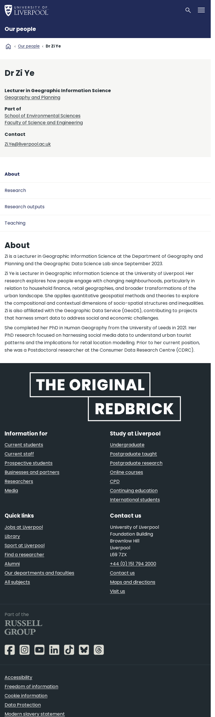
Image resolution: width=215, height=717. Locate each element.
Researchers (19, 481)
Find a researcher (24, 554)
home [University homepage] (8, 46)
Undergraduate (127, 444)
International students (135, 499)
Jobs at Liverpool (24, 527)
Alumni (12, 563)
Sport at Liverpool (25, 545)
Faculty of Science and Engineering (44, 122)
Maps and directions (132, 582)
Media (11, 490)
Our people (20, 29)
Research (15, 190)
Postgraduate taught (133, 454)
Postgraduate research (136, 463)
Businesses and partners (32, 472)
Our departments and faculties (39, 573)
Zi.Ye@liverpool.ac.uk (28, 144)
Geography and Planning (32, 97)
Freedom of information (31, 686)
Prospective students (29, 463)
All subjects (17, 582)
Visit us (117, 591)
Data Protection (23, 705)
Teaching (15, 223)
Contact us (122, 573)
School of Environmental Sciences (43, 115)
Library (12, 536)
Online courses (126, 472)
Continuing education (134, 490)
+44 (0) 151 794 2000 (133, 563)
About (12, 174)
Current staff (19, 454)
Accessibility (18, 677)
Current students (24, 444)
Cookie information (26, 695)
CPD (115, 481)
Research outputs (25, 206)
